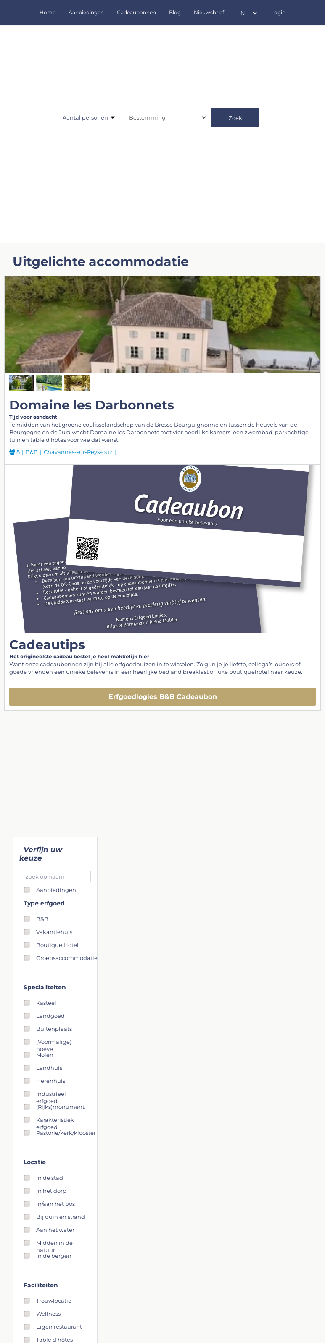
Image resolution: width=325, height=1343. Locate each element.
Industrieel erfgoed (51, 1094)
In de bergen (53, 1255)
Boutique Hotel (57, 944)
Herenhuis (50, 1080)
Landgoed (50, 1015)
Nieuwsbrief (209, 12)
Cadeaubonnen (136, 12)
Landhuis (49, 1067)
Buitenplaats (54, 1028)
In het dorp (51, 1190)
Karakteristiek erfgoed (55, 1120)
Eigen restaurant (59, 1326)
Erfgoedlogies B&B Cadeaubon (162, 697)
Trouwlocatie (53, 1300)
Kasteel (46, 1002)
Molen (44, 1054)
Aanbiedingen (86, 12)
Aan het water (55, 1229)
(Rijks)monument (60, 1106)
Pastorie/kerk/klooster (66, 1132)
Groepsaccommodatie (67, 957)
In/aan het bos (55, 1203)
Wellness (48, 1313)
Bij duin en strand (60, 1216)
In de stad (49, 1177)
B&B (42, 918)
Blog (175, 12)
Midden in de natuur (54, 1243)
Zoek (235, 118)
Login (278, 12)
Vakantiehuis (54, 931)
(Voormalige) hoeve (53, 1042)
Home (47, 12)
